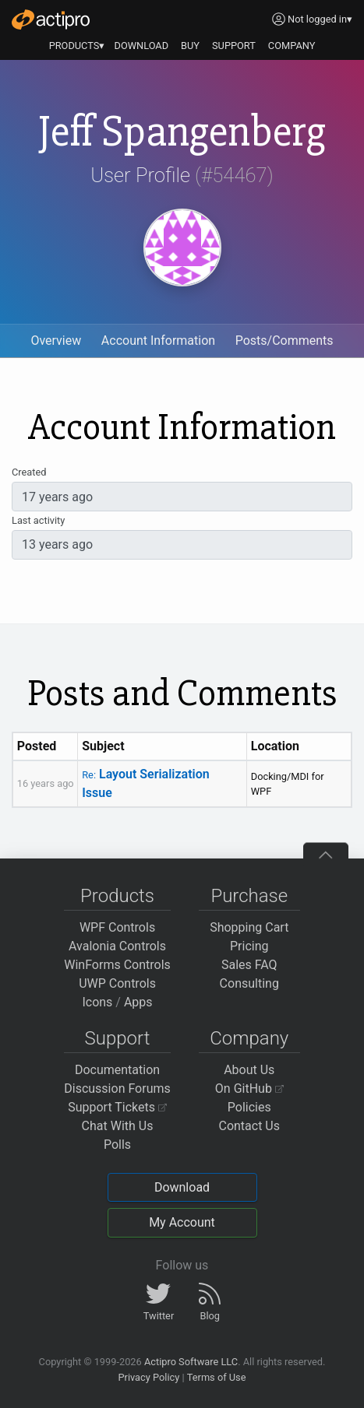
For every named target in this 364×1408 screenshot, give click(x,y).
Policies (249, 1107)
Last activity (38, 520)
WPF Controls (117, 927)
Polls (117, 1144)
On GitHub (249, 1088)
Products (117, 896)
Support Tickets (117, 1107)
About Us (249, 1069)
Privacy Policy (148, 1377)
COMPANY (292, 45)
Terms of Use (216, 1377)
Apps (138, 1002)
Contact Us (249, 1125)
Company (249, 1038)
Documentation (117, 1069)
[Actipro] (51, 19)
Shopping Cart (249, 927)
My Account (182, 1222)
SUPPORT (234, 45)
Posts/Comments (284, 340)
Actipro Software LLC (191, 1362)
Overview (55, 340)
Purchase (249, 896)
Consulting (249, 983)
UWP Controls (117, 983)
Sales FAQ (249, 964)
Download (182, 1187)
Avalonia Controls (117, 946)
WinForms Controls (117, 964)
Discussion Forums (117, 1088)
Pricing (249, 946)
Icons (97, 1002)
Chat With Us (118, 1125)
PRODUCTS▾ (77, 45)
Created (29, 472)
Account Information (158, 340)
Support (117, 1038)
